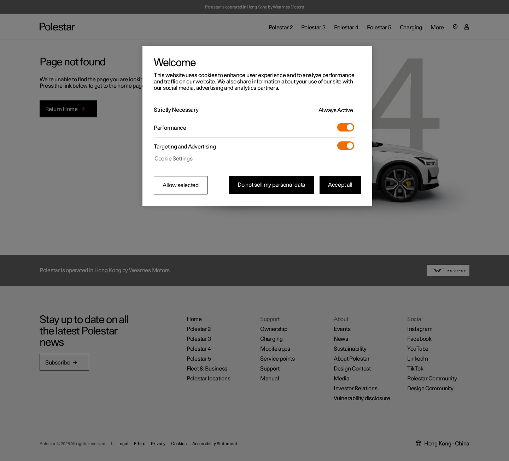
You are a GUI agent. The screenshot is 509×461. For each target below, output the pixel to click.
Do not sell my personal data (271, 185)
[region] (257, 126)
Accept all (340, 185)
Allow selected (181, 185)
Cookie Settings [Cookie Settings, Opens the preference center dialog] (173, 159)
